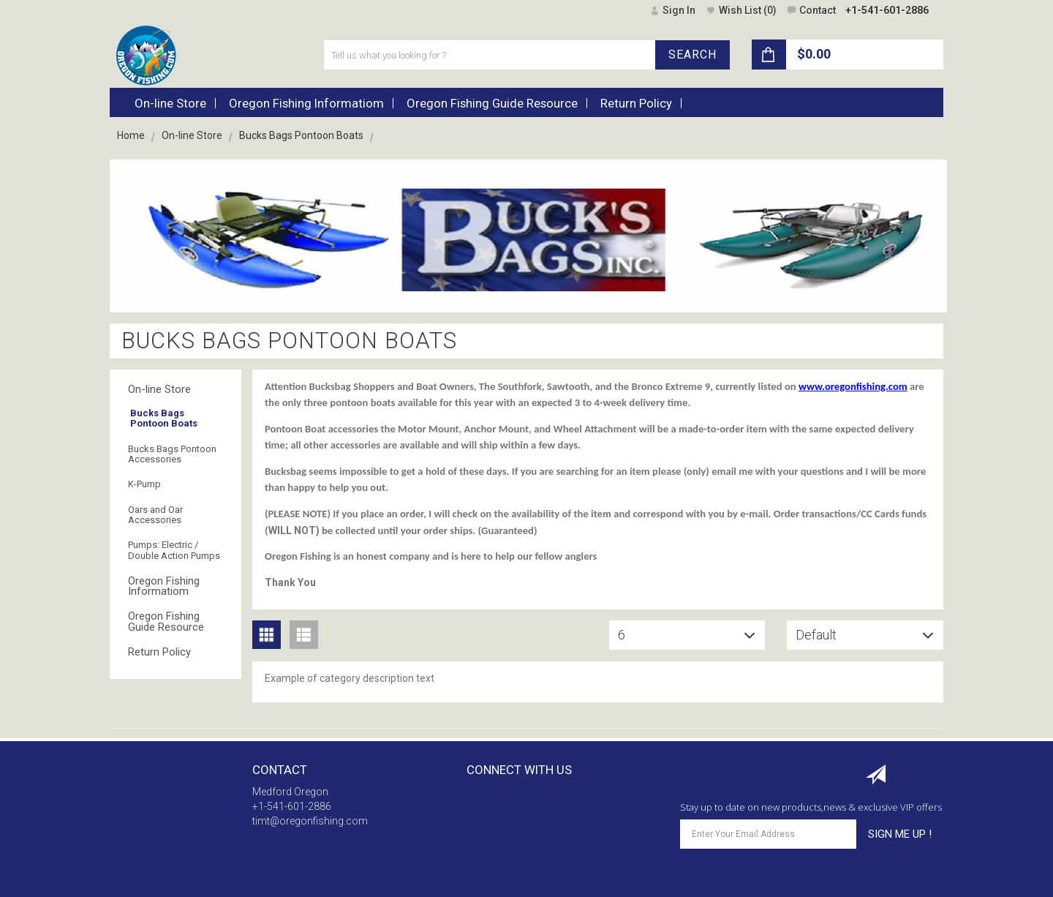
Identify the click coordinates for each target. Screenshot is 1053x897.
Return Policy (159, 651)
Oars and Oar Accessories (155, 514)
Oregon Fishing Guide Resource (166, 621)
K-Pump (144, 483)
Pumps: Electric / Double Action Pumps (174, 549)
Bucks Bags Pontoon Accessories (172, 454)
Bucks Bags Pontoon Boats (163, 418)
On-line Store (192, 135)
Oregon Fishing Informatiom (164, 586)
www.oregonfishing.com (853, 386)
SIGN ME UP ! (900, 834)
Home (131, 135)
